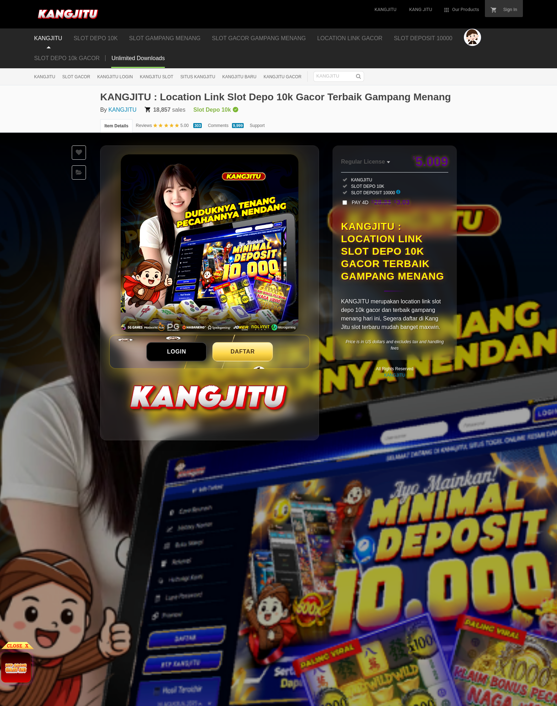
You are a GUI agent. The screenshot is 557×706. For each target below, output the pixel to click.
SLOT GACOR (76, 76)
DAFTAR (243, 352)
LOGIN (176, 352)
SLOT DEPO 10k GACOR (67, 58)
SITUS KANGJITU (197, 76)
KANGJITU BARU (239, 76)
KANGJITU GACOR (283, 76)
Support (257, 125)
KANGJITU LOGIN (115, 76)
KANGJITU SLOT (156, 76)
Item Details (116, 125)
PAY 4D (381, 202)
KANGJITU (44, 76)
